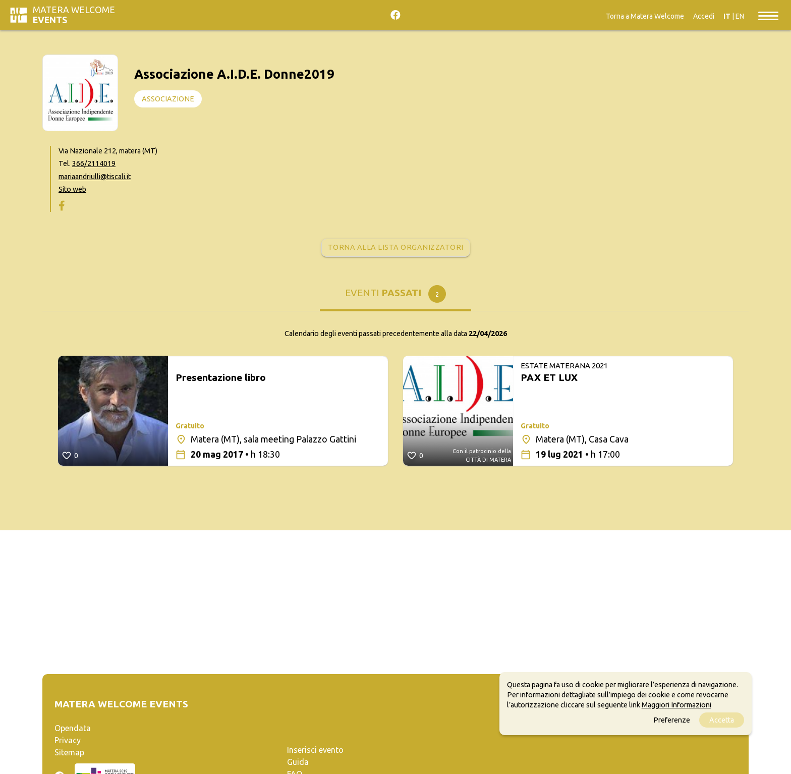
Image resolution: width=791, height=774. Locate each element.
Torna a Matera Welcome (645, 16)
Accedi (703, 16)
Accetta (721, 720)
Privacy (67, 740)
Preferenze (671, 720)
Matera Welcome (74, 15)
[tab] (395, 296)
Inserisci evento (315, 749)
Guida (298, 761)
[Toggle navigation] (768, 15)
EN (740, 16)
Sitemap (69, 752)
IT (726, 16)
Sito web (72, 189)
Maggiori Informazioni (676, 705)
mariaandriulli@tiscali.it (95, 177)
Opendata (72, 728)
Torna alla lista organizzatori (396, 247)
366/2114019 (94, 163)
